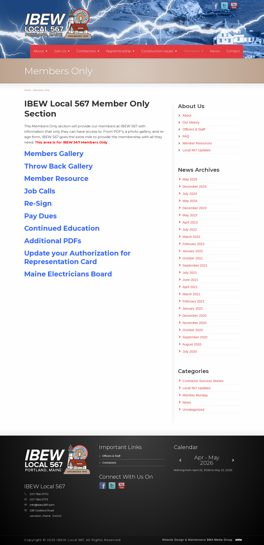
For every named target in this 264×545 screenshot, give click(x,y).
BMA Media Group (219, 539)
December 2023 (195, 208)
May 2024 (190, 201)
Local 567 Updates (197, 150)
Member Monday (195, 395)
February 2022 (194, 244)
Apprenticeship (118, 51)
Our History (191, 122)
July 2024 (190, 193)
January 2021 (193, 308)
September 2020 (195, 337)
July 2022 (190, 229)
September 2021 (195, 265)
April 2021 (190, 287)
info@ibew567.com (42, 504)
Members (192, 51)
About (38, 51)
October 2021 (193, 258)
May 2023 (190, 215)
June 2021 (190, 280)
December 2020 (195, 315)
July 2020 (190, 351)
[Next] (233, 460)
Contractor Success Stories (203, 381)
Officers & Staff (194, 129)
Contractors (86, 51)
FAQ (186, 136)
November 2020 (195, 323)
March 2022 (191, 237)
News (215, 51)
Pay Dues (40, 216)
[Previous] (180, 460)
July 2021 (190, 272)
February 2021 (194, 301)
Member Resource (56, 178)
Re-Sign (38, 203)
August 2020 (192, 344)
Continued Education (62, 228)
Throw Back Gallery (58, 166)
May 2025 (190, 179)
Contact (233, 51)
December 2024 (195, 186)
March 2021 (191, 294)
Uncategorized (193, 409)
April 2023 (190, 222)
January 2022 (193, 251)
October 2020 (193, 330)
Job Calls (39, 191)
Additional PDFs (52, 241)
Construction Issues (157, 51)
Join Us (60, 51)
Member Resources (197, 143)
